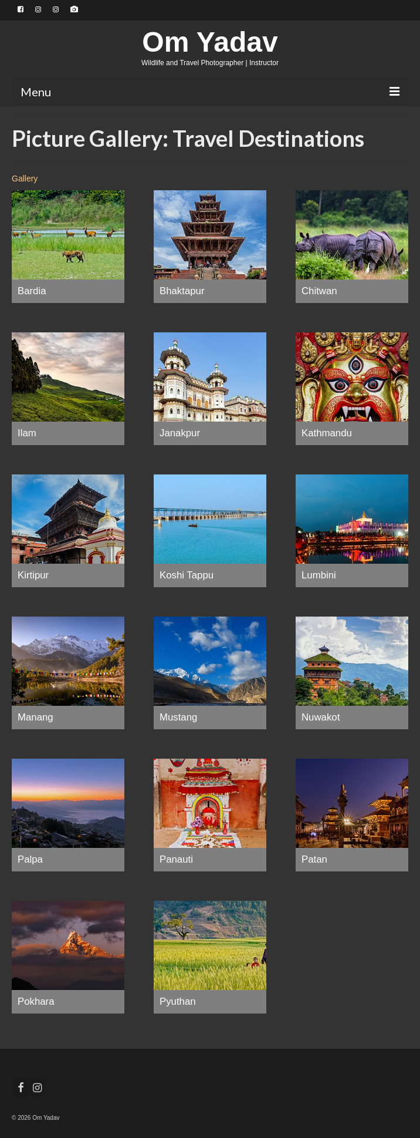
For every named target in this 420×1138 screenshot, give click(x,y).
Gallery (25, 178)
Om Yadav (209, 42)
